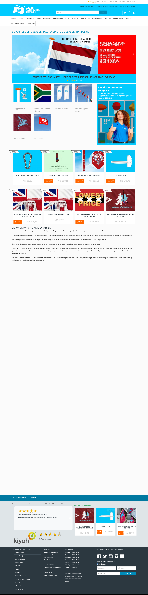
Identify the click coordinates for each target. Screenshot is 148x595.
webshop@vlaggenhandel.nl (53, 351)
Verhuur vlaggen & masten (113, 18)
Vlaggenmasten (17, 18)
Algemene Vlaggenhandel (127, 6)
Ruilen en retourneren (86, 6)
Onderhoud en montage (110, 6)
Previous (14, 54)
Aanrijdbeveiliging (44, 18)
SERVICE (67, 18)
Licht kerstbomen (17, 23)
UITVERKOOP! (30, 23)
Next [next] (70, 302)
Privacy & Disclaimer (67, 378)
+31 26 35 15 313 (50, 348)
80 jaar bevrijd (30, 18)
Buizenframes (58, 18)
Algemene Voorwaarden (17, 378)
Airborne (128, 18)
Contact (99, 6)
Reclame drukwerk (95, 18)
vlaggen (75, 18)
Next (134, 54)
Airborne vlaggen (20, 138)
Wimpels (83, 18)
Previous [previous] (16, 302)
